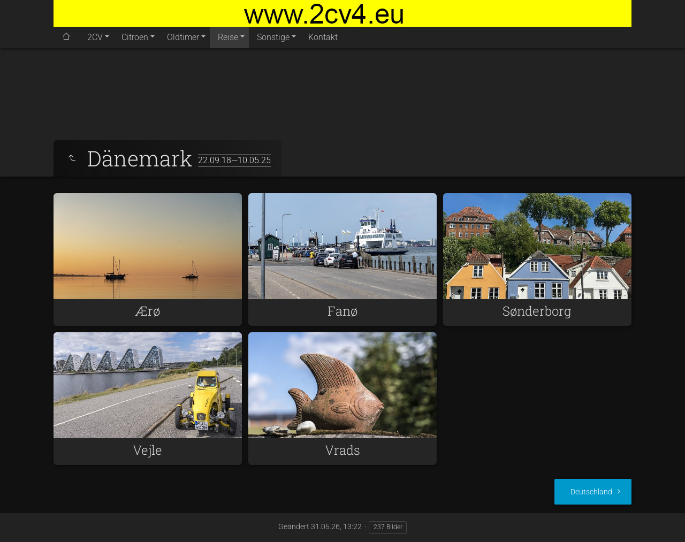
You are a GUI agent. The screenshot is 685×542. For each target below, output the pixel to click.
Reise (228, 37)
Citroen (134, 37)
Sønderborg (537, 310)
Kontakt (323, 37)
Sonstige (273, 37)
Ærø (147, 310)
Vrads (342, 450)
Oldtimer (183, 37)
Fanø (342, 310)
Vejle (147, 450)
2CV (95, 37)
